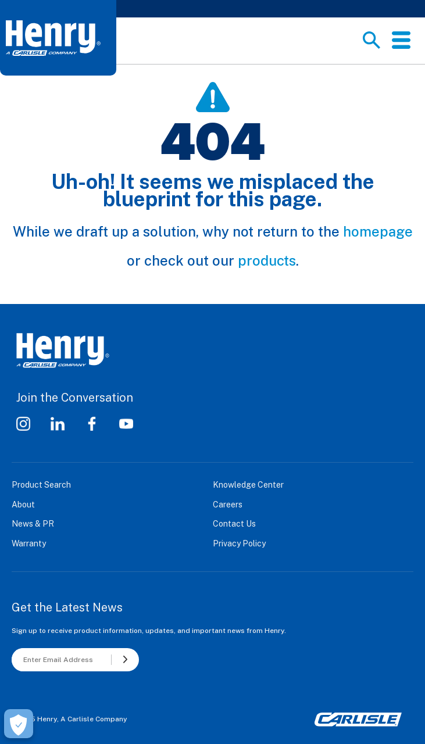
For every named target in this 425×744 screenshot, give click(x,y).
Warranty (29, 543)
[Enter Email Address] (61, 659)
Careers (227, 504)
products (267, 260)
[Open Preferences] (18, 723)
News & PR (33, 523)
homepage (378, 231)
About (23, 504)
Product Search (41, 484)
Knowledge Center (248, 484)
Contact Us (234, 523)
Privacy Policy (239, 543)
